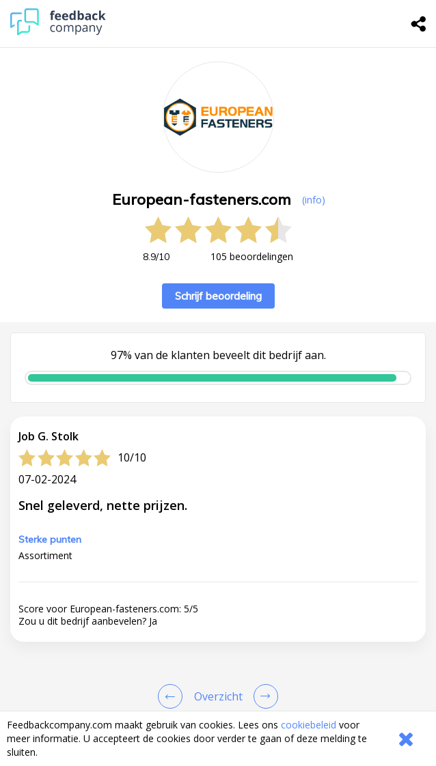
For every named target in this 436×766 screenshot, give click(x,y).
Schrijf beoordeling (218, 295)
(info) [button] (313, 199)
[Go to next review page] (263, 696)
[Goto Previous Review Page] (173, 696)
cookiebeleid (308, 724)
